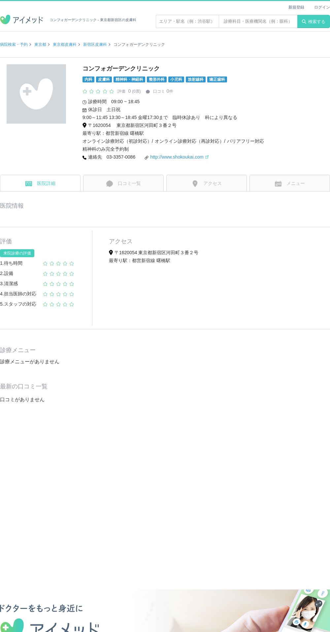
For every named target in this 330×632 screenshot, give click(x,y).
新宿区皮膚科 (95, 44)
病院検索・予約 (14, 44)
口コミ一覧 (123, 183)
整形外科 (157, 79)
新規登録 (296, 7)
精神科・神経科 (129, 79)
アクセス (207, 183)
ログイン (322, 7)
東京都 (40, 44)
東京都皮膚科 (65, 44)
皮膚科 (104, 79)
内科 (88, 79)
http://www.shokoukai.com (179, 157)
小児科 (176, 79)
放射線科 (196, 79)
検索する (313, 21)
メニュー (290, 183)
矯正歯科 (217, 79)
